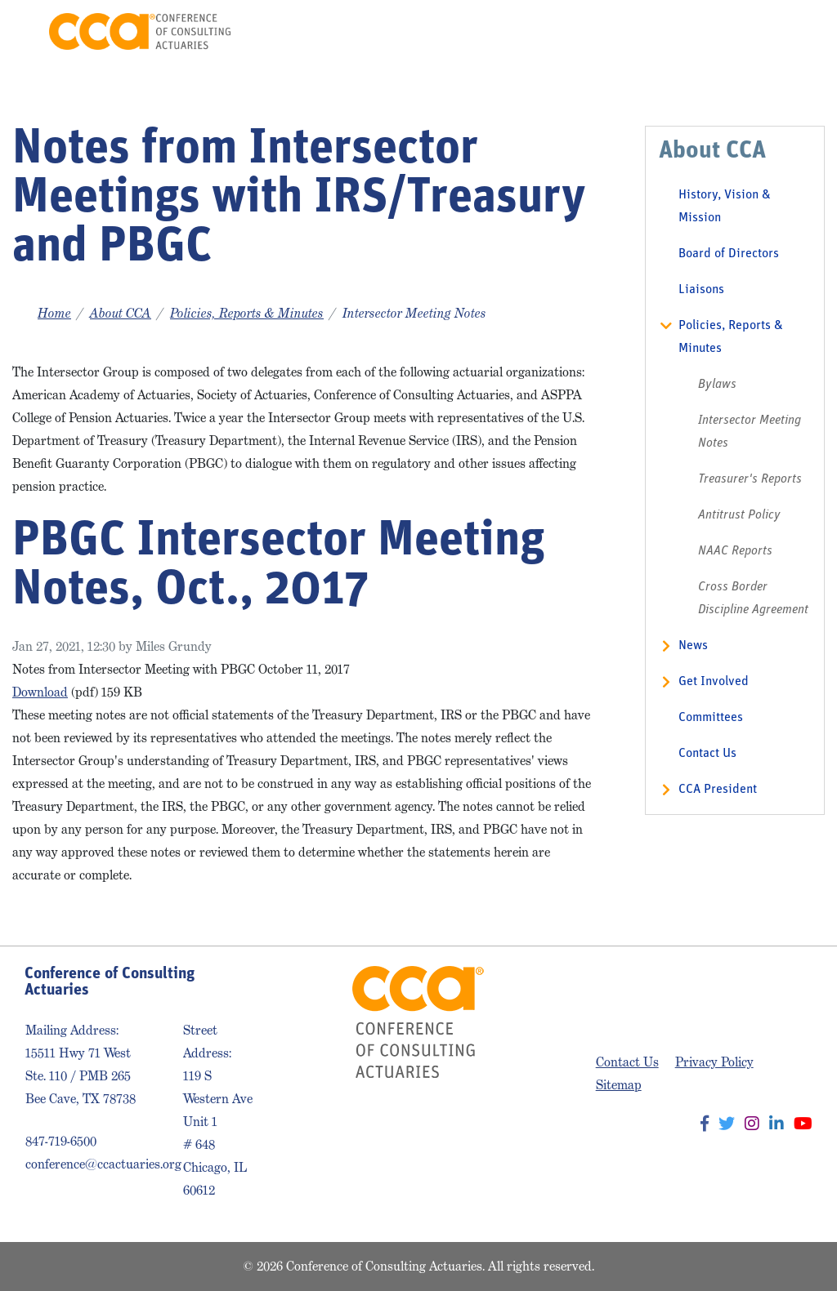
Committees (710, 717)
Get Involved (713, 681)
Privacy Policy (714, 1062)
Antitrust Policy (739, 515)
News (693, 645)
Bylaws (717, 384)
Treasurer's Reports (750, 479)
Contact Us (707, 753)
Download (40, 692)
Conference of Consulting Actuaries (139, 31)
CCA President (717, 789)
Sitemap (619, 1084)
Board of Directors (728, 253)
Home (54, 313)
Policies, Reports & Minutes (247, 313)
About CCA (120, 313)
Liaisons (701, 289)
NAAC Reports (735, 551)
